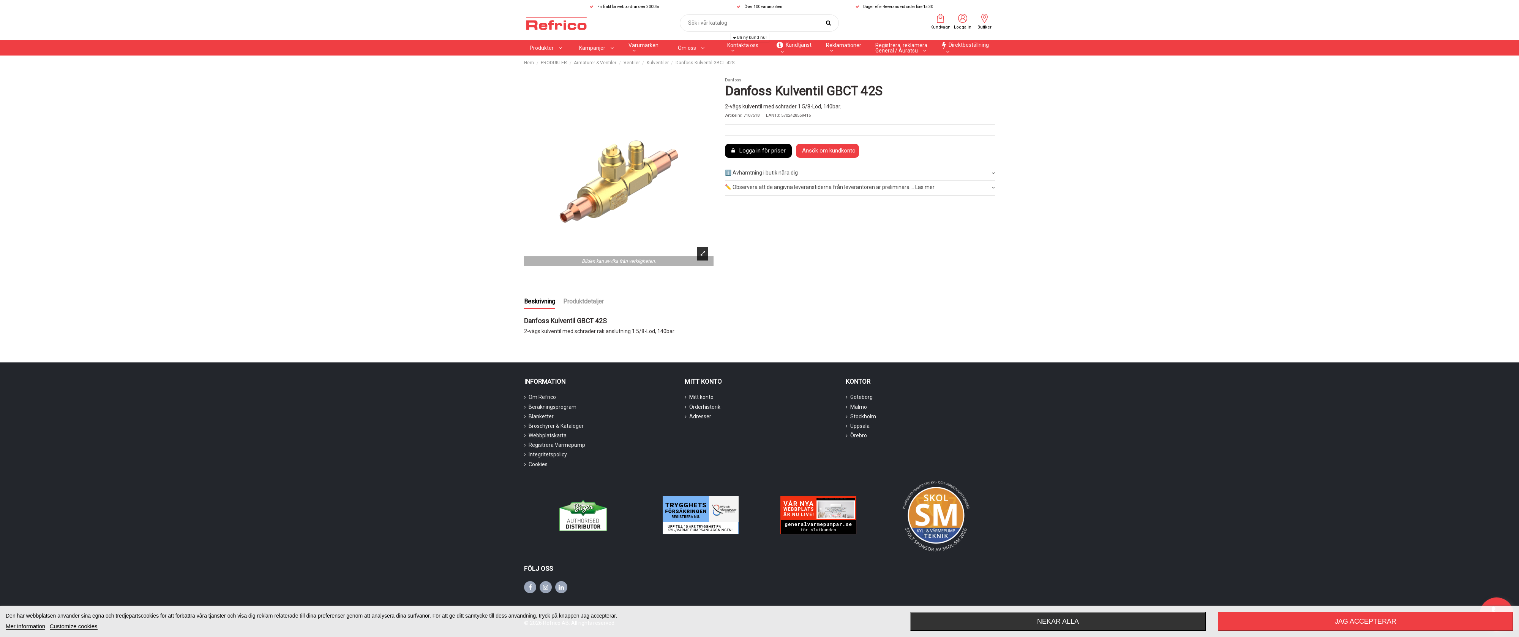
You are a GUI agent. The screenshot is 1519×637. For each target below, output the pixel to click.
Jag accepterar (1365, 621)
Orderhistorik (704, 407)
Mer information (25, 626)
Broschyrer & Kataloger (556, 426)
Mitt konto (701, 397)
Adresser (700, 416)
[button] (596, 48)
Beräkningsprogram (552, 407)
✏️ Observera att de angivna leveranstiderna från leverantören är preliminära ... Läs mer (860, 187)
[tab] (860, 173)
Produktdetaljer (583, 301)
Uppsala (860, 426)
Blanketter (541, 416)
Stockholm (863, 416)
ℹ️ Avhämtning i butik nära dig (860, 173)
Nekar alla (1058, 621)
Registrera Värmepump (557, 445)
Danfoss (733, 80)
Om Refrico (542, 397)
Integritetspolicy (548, 454)
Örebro (858, 435)
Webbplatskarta (548, 435)
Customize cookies (74, 626)
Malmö (858, 407)
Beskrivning (539, 301)
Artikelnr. (733, 115)
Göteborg (861, 397)
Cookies (538, 464)
